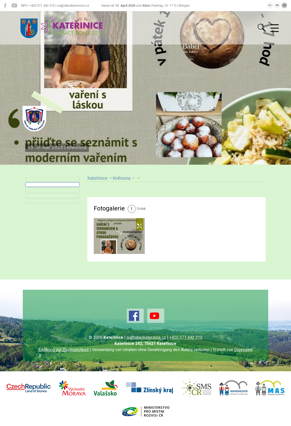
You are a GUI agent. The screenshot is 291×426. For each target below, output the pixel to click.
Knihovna (121, 178)
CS (269, 5)
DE (284, 5)
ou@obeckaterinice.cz (146, 337)
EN (277, 5)
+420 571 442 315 (185, 337)
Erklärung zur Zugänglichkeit (63, 349)
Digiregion (243, 349)
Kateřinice (97, 178)
